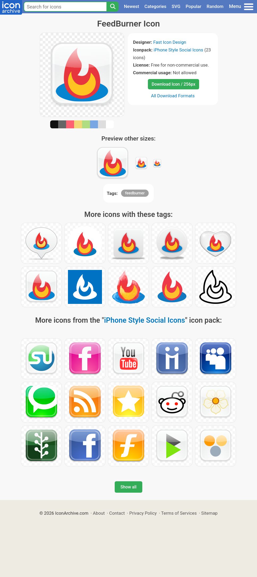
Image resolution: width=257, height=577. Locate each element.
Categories (155, 6)
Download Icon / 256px (173, 84)
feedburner (134, 193)
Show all (128, 486)
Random (215, 6)
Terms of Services (179, 513)
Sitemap (209, 513)
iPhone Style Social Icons (178, 50)
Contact (117, 513)
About (99, 513)
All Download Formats (173, 95)
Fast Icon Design (169, 42)
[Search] (112, 7)
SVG (176, 6)
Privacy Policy (143, 513)
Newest (131, 6)
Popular (193, 6)
